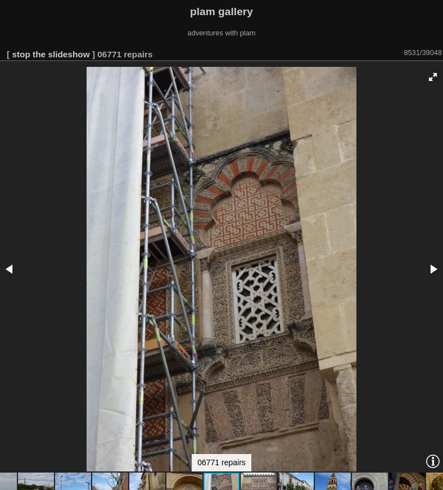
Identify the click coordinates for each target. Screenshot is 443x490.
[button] (433, 77)
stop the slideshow (50, 54)
